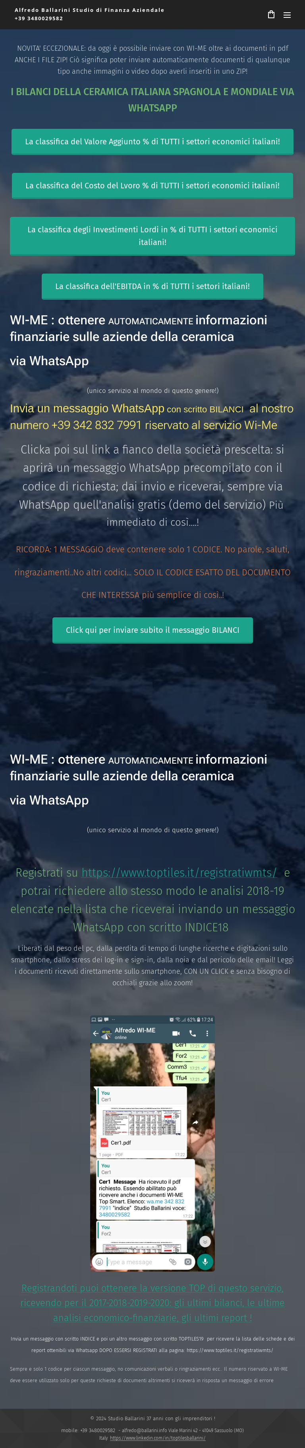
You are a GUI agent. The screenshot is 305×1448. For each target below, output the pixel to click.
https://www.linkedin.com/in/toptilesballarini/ (158, 1438)
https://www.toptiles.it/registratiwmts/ (179, 873)
